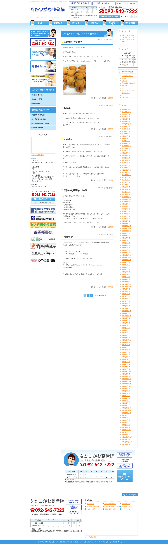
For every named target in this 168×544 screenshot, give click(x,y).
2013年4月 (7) (126, 398)
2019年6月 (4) (126, 240)
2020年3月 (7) (126, 218)
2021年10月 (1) (126, 175)
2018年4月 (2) (126, 272)
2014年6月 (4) (126, 364)
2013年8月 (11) (126, 388)
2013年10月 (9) (126, 384)
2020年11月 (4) (126, 199)
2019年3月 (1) (126, 248)
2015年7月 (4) (126, 345)
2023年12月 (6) (126, 124)
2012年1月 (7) (126, 435)
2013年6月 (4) (126, 393)
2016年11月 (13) (127, 313)
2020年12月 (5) (126, 197)
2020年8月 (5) (126, 206)
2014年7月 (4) (126, 362)
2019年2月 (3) (126, 250)
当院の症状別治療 (110, 509)
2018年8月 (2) (126, 265)
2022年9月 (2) (126, 150)
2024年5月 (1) (126, 114)
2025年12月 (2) (126, 109)
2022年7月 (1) (126, 155)
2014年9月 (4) (126, 357)
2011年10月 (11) (127, 442)
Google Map (43, 145)
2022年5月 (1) (126, 158)
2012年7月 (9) (126, 420)
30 (125, 65)
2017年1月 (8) (126, 308)
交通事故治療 (126, 504)
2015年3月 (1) (126, 352)
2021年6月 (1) (126, 182)
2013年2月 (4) (126, 403)
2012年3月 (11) (126, 430)
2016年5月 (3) (126, 328)
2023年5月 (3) (126, 133)
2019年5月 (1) (126, 243)
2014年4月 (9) (126, 369)
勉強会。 (124, 78)
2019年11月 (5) (126, 228)
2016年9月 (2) (126, 318)
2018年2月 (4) (126, 277)
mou (123, 88)
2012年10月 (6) (126, 413)
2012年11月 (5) (126, 410)
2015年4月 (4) (126, 350)
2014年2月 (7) (126, 374)
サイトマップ (126, 509)
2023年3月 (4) (126, 138)
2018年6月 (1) (126, 269)
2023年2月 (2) (126, 141)
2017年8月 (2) (126, 291)
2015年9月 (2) (126, 342)
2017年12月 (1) (126, 282)
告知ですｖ (125, 85)
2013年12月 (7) (126, 379)
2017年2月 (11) (126, 306)
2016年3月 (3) (126, 333)
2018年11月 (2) (126, 257)
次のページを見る (100, 295)
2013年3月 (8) (126, 401)
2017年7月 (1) (126, 294)
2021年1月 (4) (126, 194)
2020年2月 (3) (126, 221)
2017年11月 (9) (126, 284)
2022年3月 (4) (126, 163)
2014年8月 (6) (126, 359)
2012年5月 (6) (126, 425)
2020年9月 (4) (126, 204)
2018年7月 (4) (126, 267)
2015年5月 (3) (126, 347)
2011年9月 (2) (126, 444)
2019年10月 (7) (126, 231)
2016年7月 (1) (126, 323)
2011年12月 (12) (127, 437)
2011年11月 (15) (127, 439)
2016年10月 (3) (126, 316)
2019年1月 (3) (126, 252)
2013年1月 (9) (126, 405)
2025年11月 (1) (126, 112)
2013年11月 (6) (126, 381)
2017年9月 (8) (126, 289)
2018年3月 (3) (126, 274)
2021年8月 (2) (126, 180)
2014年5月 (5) (126, 366)
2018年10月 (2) (126, 260)
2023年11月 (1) (126, 126)
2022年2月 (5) (126, 165)
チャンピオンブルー (128, 98)
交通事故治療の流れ (93, 506)
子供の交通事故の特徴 (129, 83)
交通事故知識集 (127, 506)
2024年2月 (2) (126, 119)
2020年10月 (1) (126, 201)
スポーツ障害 (91, 509)
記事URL (110, 98)
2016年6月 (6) (126, 325)
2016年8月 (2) (126, 320)
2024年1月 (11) (126, 121)
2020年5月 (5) (126, 214)
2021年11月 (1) (126, 172)
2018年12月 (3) (126, 255)
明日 (123, 95)
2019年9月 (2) (126, 233)
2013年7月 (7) (126, 391)
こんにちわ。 (126, 93)
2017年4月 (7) (126, 301)
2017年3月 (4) (126, 303)
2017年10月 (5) (126, 286)
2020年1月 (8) (126, 223)
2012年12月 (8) (126, 408)
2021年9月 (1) (126, 177)
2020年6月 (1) (126, 211)
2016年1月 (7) (126, 337)
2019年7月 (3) (126, 238)
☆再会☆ (124, 81)
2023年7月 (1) (126, 131)
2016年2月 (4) (126, 335)
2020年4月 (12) (126, 216)
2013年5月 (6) (126, 396)
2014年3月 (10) (126, 371)
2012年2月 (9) (126, 432)
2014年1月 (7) (126, 376)
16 (125, 61)
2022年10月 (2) (126, 148)
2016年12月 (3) (126, 311)
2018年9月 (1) (126, 262)
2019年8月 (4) (126, 235)
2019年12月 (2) (126, 226)
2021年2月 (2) (126, 192)
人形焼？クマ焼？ (127, 76)
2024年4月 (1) (126, 116)
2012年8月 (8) (126, 418)
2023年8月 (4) (126, 129)
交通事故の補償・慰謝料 (112, 506)
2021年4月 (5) (126, 187)
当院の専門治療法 (110, 504)
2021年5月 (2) (126, 184)
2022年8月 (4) (126, 153)
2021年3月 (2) (126, 189)
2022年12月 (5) (126, 146)
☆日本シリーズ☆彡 (128, 90)
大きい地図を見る (38, 155)
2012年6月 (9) (126, 422)
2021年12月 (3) (126, 170)
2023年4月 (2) (126, 136)
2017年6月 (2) (126, 296)
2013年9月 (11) (126, 386)
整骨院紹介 (90, 504)
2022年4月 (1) (126, 160)
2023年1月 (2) (126, 143)
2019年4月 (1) (126, 245)
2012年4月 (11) (126, 427)
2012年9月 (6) (126, 415)
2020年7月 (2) (126, 209)
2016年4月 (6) (126, 330)
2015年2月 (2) (126, 354)
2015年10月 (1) (126, 340)
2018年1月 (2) (126, 279)
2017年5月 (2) (126, 299)
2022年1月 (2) (126, 167)
